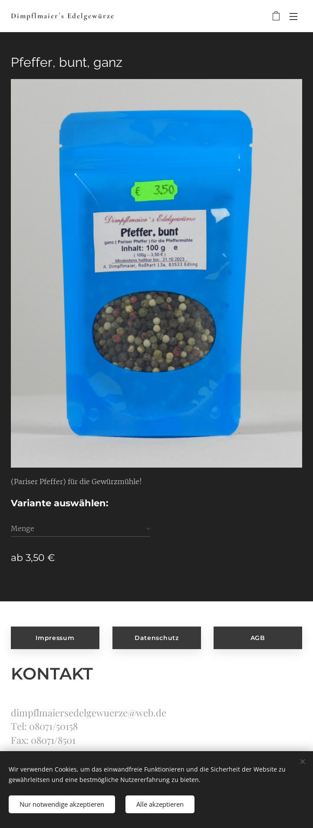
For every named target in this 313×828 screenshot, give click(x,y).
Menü (293, 16)
